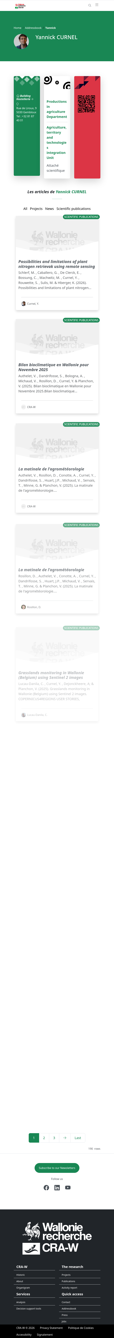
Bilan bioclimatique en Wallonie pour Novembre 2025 (53, 379)
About (19, 1281)
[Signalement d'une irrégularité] (44, 1334)
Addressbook (33, 28)
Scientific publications (74, 208)
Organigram (23, 1287)
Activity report (69, 1287)
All (25, 208)
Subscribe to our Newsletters (57, 1168)
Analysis (20, 1302)
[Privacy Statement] (51, 1328)
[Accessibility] (24, 1334)
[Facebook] (46, 1187)
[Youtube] (68, 1187)
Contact (66, 1302)
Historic (20, 1274)
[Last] (77, 1138)
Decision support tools (28, 1308)
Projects (36, 208)
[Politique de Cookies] (80, 1328)
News (49, 208)
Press (65, 1315)
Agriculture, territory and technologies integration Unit (57, 142)
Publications (68, 1281)
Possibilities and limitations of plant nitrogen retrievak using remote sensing (56, 270)
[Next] (65, 1138)
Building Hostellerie (24, 97)
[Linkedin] (57, 1187)
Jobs (64, 1321)
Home (17, 28)
